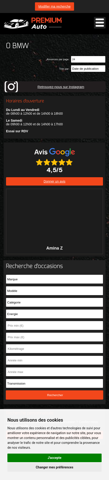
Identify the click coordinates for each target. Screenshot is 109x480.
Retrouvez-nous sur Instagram (60, 87)
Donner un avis (54, 181)
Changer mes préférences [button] (54, 467)
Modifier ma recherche (54, 6)
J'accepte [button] (55, 458)
